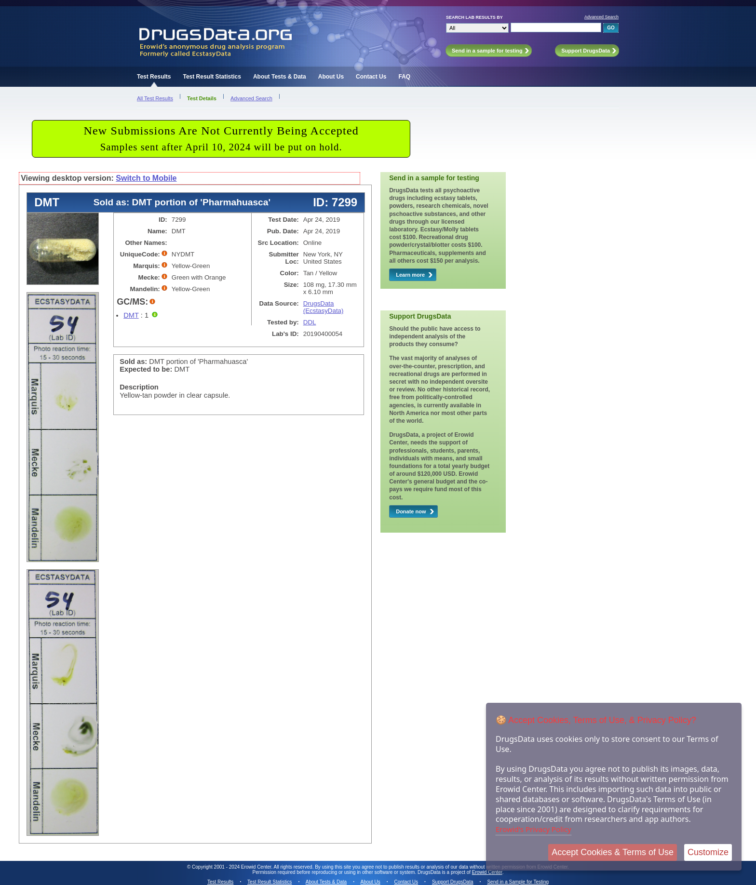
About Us (331, 76)
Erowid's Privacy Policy (533, 829)
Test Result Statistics (212, 76)
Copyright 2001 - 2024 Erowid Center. (232, 867)
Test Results (154, 76)
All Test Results (155, 98)
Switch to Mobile (146, 178)
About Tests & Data (279, 76)
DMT (130, 315)
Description (139, 387)
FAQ (404, 76)
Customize (708, 852)
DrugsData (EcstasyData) (323, 307)
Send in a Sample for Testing (518, 882)
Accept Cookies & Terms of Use (613, 852)
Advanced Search (601, 16)
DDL (309, 322)
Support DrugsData (452, 882)
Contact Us (371, 76)
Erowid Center (487, 872)
